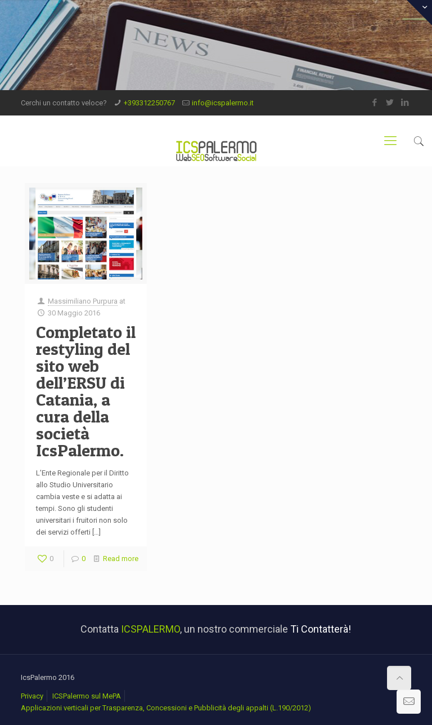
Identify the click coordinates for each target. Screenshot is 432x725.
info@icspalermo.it (223, 103)
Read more (120, 558)
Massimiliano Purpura (83, 301)
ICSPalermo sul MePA (86, 696)
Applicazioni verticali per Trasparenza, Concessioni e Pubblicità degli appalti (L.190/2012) (166, 708)
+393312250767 (149, 103)
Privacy (32, 696)
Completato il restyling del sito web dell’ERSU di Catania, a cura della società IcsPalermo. (86, 391)
